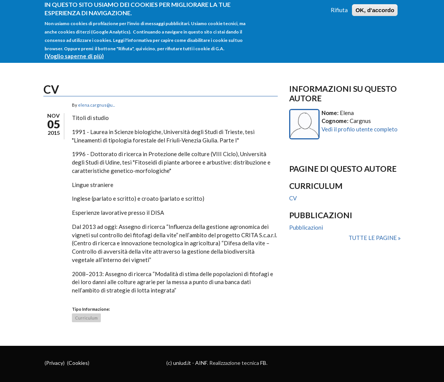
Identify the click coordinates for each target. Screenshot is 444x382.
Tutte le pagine (373, 237)
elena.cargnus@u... (96, 104)
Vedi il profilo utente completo (359, 129)
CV (293, 198)
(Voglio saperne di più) (74, 52)
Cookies (78, 363)
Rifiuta (339, 5)
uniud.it (182, 363)
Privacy (54, 363)
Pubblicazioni (306, 227)
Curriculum (86, 317)
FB (263, 363)
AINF (201, 363)
